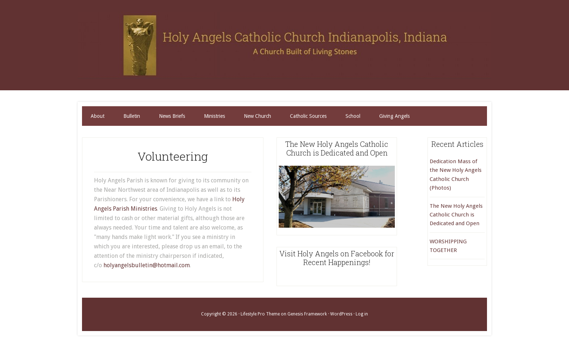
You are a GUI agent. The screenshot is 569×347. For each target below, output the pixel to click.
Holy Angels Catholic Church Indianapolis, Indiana (284, 45)
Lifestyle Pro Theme (260, 314)
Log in (362, 314)
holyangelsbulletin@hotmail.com (146, 265)
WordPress (341, 314)
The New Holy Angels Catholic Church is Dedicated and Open (456, 215)
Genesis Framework (307, 314)
